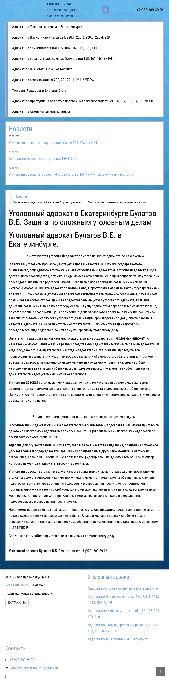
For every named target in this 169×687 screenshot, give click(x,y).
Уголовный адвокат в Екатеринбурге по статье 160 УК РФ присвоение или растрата (71, 174)
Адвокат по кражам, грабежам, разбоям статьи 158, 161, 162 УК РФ (62, 58)
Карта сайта (17, 602)
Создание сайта (17, 585)
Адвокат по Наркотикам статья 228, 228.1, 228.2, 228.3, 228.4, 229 (61, 37)
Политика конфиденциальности (28, 593)
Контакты (16, 648)
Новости (20, 129)
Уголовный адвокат (109, 577)
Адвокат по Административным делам (41, 112)
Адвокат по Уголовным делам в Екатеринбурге (47, 27)
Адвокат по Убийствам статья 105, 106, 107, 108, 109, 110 (54, 48)
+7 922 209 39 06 (148, 9)
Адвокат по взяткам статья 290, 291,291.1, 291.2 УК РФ (53, 80)
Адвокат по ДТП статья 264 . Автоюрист (42, 69)
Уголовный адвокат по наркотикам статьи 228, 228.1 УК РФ (53, 143)
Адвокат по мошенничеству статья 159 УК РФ (43, 159)
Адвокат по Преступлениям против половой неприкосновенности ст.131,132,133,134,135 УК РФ (82, 101)
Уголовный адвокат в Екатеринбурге (39, 90)
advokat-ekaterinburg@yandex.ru (34, 668)
